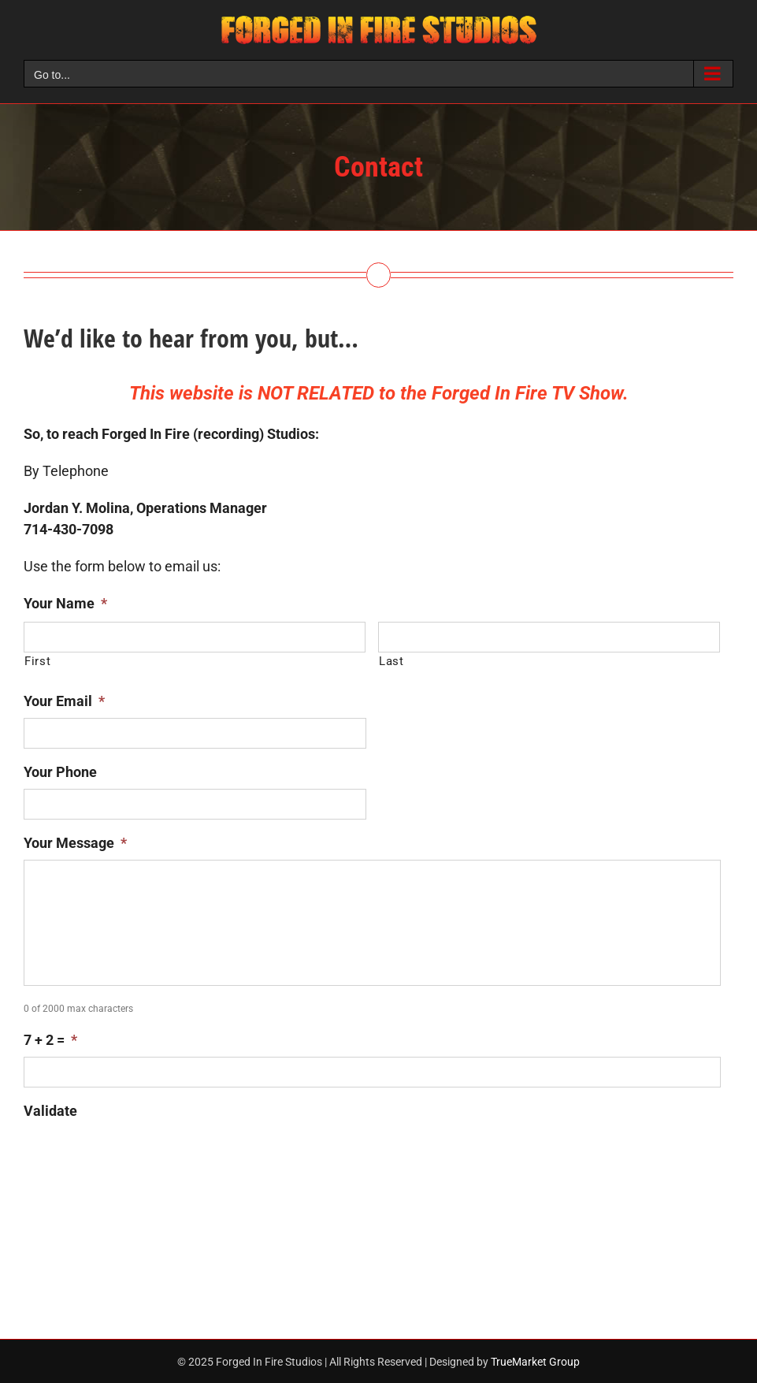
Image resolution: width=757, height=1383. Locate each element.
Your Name (65, 603)
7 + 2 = (50, 1040)
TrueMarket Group (535, 1361)
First (37, 661)
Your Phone (60, 772)
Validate (50, 1110)
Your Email (64, 701)
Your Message (75, 843)
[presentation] (143, 1158)
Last (391, 661)
